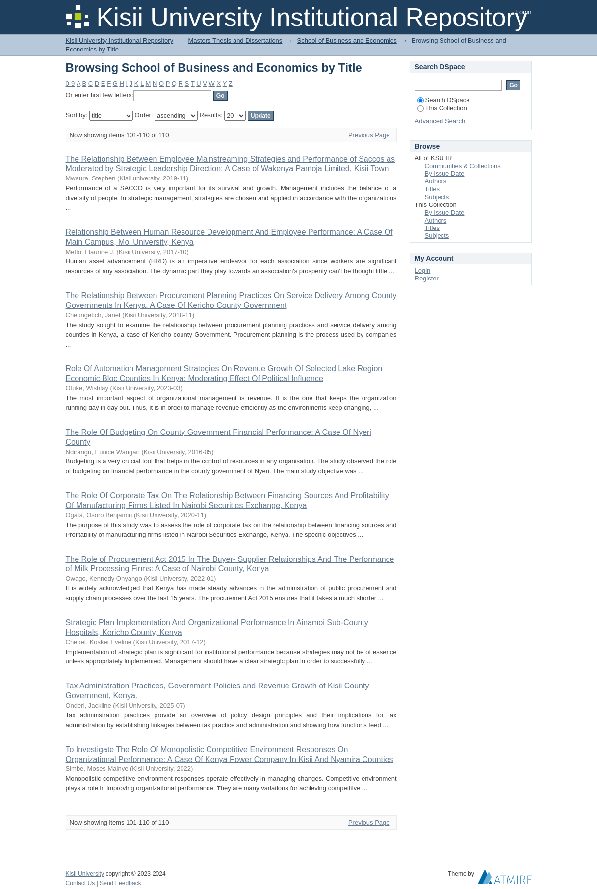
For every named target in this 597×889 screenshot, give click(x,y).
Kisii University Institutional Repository (120, 40)
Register (427, 278)
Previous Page (369, 135)
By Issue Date (445, 173)
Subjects (437, 197)
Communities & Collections (463, 166)
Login (524, 12)
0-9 (70, 83)
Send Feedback (120, 883)
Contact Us (80, 883)
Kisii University (85, 873)
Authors (436, 181)
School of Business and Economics (347, 40)
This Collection (442, 108)
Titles (432, 189)
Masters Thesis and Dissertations (235, 40)
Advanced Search (440, 121)
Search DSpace (443, 99)
